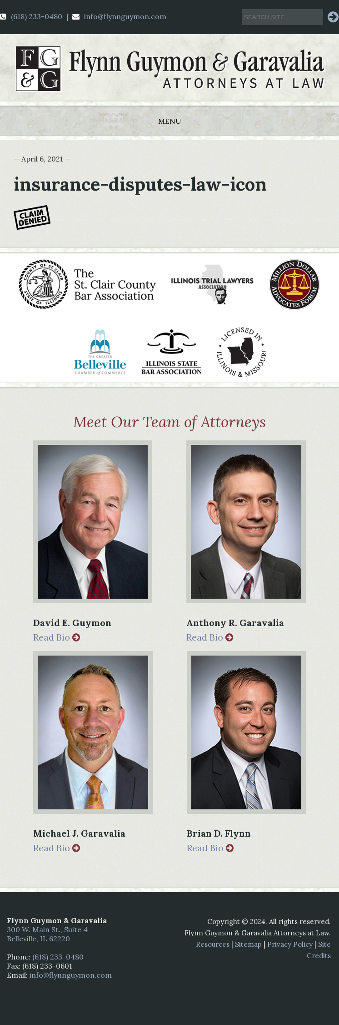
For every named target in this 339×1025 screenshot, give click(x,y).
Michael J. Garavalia (79, 833)
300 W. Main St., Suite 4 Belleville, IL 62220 (47, 934)
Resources (212, 944)
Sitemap (248, 944)
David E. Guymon (72, 622)
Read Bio (56, 637)
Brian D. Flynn (219, 833)
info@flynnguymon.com (119, 16)
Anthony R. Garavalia (235, 622)
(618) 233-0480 (31, 16)
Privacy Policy (290, 944)
